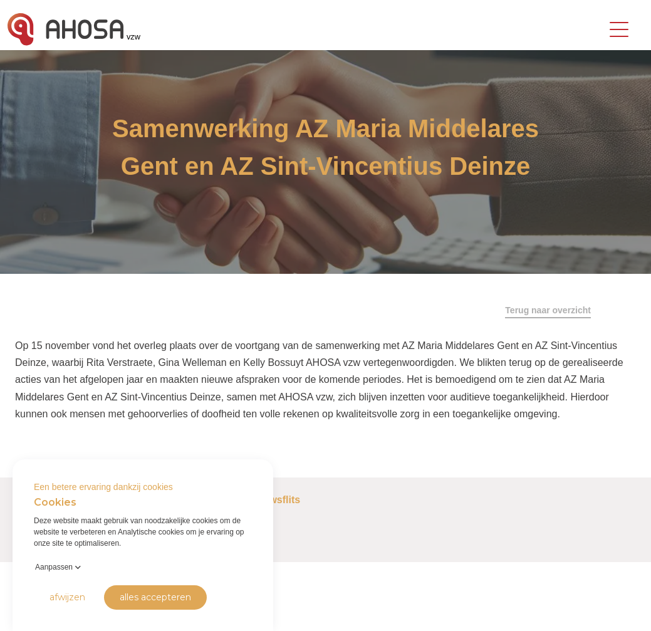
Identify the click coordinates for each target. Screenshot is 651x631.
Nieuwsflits (273, 499)
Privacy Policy (32, 611)
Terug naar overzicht (548, 310)
